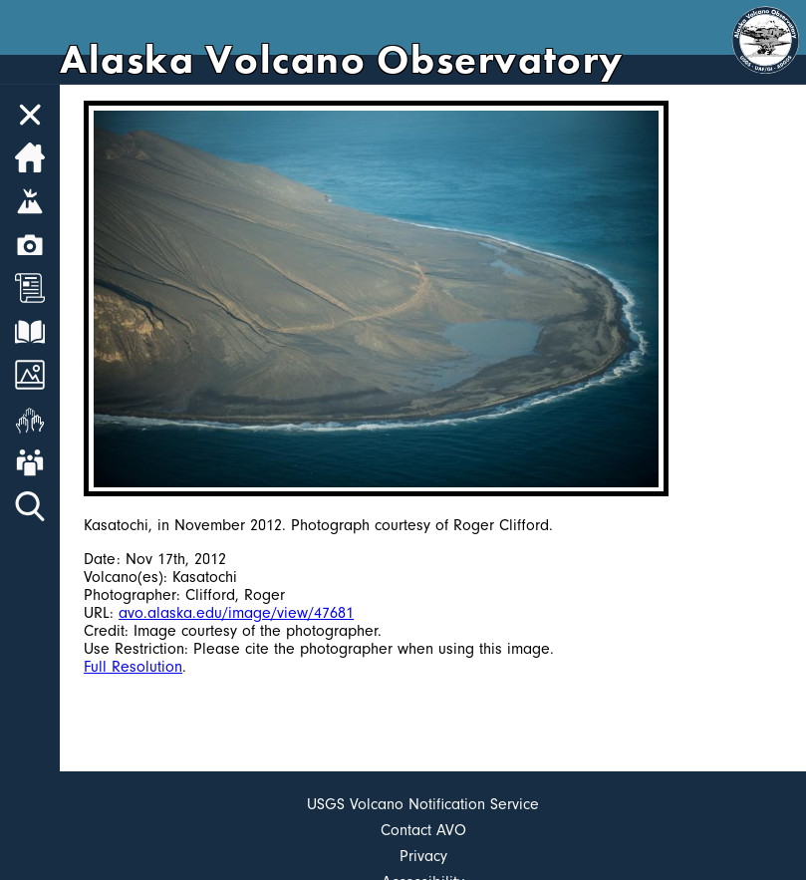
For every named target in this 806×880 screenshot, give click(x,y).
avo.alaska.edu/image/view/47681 (236, 613)
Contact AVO (423, 830)
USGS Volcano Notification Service (423, 804)
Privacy (423, 856)
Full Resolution (133, 667)
